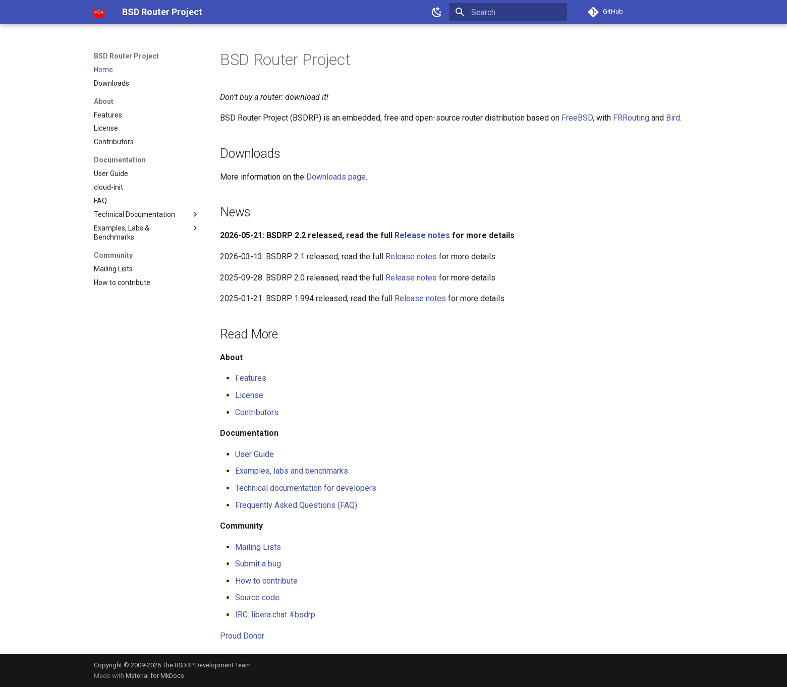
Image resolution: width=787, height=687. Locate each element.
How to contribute (266, 581)
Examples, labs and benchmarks (291, 471)
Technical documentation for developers (305, 488)
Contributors (256, 412)
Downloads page (336, 177)
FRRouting (631, 118)
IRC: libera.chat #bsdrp (275, 614)
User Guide (254, 454)
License (249, 395)
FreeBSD (577, 118)
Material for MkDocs (155, 675)
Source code (257, 597)
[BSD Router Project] (100, 12)
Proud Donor (242, 636)
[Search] (508, 12)
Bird (673, 118)
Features (250, 378)
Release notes (422, 235)
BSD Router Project (126, 56)
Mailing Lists (258, 547)
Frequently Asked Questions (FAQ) (296, 505)
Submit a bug (258, 563)
